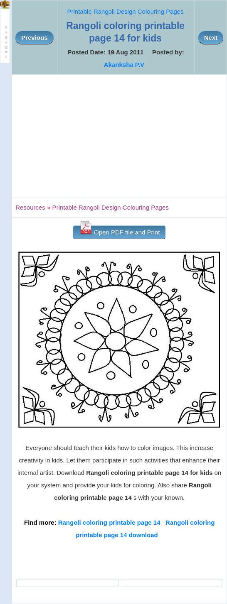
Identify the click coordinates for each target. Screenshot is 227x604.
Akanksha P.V (124, 64)
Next (211, 37)
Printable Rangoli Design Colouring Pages (125, 11)
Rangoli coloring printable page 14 (109, 522)
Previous (34, 37)
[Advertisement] (119, 136)
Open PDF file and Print (119, 230)
